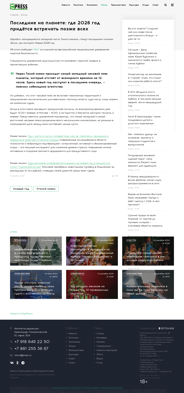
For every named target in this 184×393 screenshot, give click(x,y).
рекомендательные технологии (66, 388)
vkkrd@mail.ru (22, 355)
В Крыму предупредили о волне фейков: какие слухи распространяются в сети (144, 180)
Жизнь (104, 5)
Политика (78, 5)
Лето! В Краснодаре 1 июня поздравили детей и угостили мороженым (144, 120)
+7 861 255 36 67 (31, 348)
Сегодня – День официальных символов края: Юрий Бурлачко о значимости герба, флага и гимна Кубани (144, 56)
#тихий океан (46, 188)
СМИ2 (13, 232)
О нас (100, 363)
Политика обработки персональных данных (102, 388)
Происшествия (118, 5)
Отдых (145, 5)
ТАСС (36, 49)
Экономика (92, 5)
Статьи (100, 333)
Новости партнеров (107, 350)
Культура (134, 5)
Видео (100, 358)
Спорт (156, 5)
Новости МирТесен (21, 313)
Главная (14, 15)
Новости (66, 5)
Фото (100, 354)
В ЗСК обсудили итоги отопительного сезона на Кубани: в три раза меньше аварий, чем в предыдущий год (144, 99)
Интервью (102, 337)
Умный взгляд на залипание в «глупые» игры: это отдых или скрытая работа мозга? (145, 78)
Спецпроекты (104, 346)
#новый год (21, 188)
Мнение (101, 342)
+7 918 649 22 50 (32, 341)
